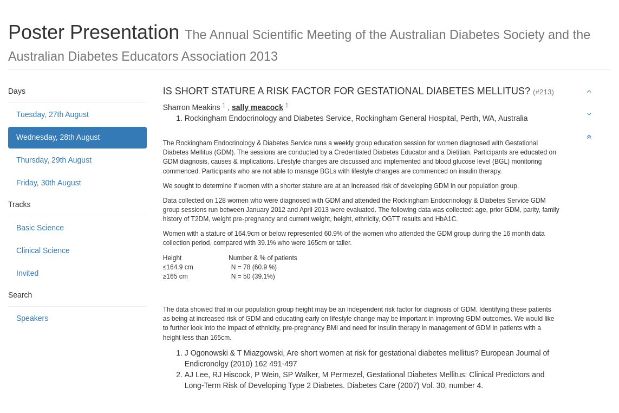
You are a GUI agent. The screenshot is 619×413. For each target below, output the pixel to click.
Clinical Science (43, 250)
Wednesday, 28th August (58, 137)
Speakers (32, 318)
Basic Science (40, 227)
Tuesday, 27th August (52, 114)
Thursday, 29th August (54, 160)
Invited (27, 273)
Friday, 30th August (48, 182)
